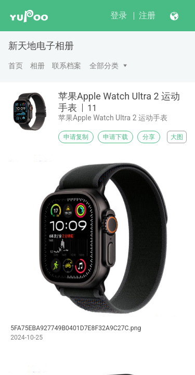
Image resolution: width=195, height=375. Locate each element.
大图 (177, 137)
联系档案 (66, 65)
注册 (147, 15)
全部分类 (104, 65)
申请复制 (75, 137)
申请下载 (115, 137)
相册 (37, 65)
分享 (148, 137)
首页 (15, 65)
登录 (118, 15)
